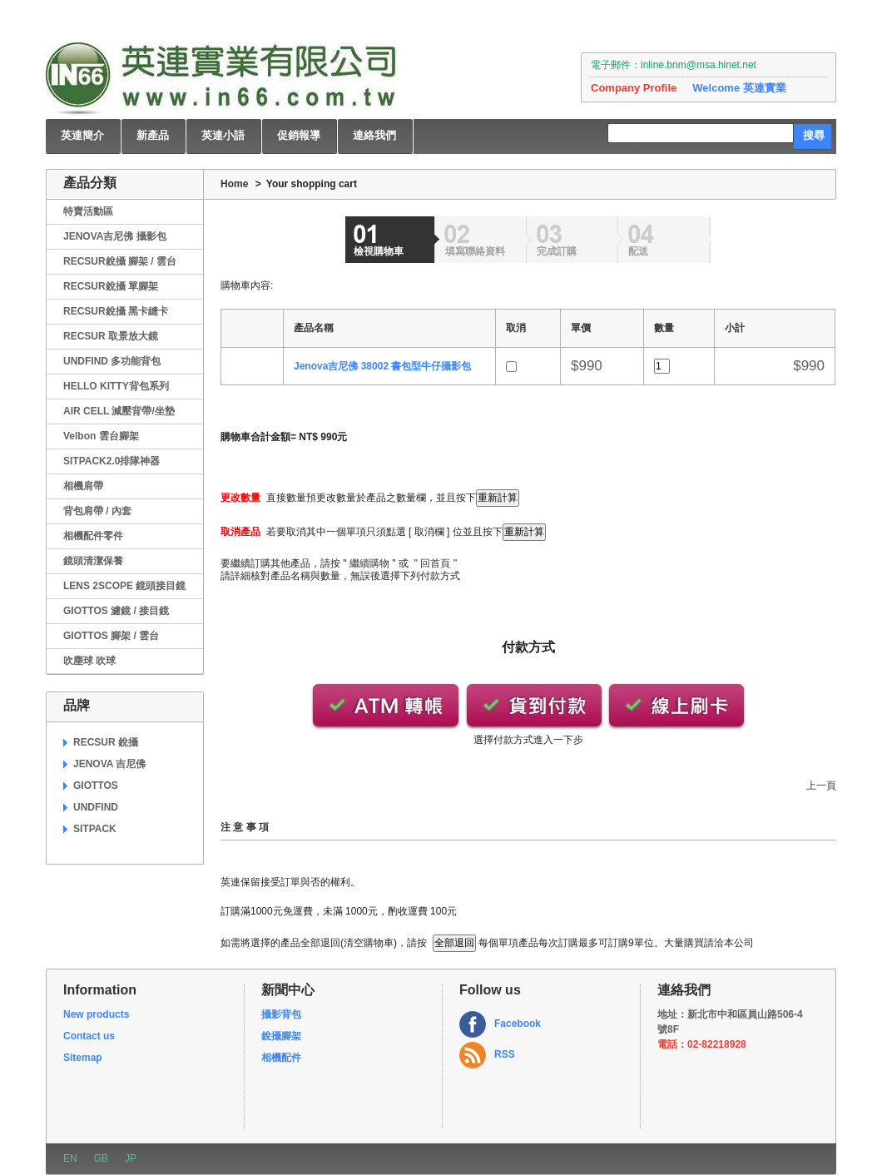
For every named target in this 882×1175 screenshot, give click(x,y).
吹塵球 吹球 (89, 661)
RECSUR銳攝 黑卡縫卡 (115, 311)
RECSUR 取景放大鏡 (110, 336)
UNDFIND (95, 807)
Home (234, 184)
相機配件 (281, 1057)
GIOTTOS (95, 785)
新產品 (152, 135)
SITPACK (94, 829)
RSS (504, 1054)
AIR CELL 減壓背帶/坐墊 (119, 411)
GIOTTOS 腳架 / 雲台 (111, 636)
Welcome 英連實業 (738, 88)
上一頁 (821, 785)
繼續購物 (369, 563)
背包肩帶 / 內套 (97, 511)
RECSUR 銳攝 (105, 742)
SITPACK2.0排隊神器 (111, 461)
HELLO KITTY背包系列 (116, 386)
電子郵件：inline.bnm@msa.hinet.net (673, 65)
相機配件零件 (93, 536)
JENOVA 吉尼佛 (109, 764)
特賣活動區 (88, 211)
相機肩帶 (83, 486)
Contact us (89, 1036)
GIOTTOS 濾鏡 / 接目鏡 (116, 611)
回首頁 (435, 563)
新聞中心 (288, 990)
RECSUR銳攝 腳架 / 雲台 (119, 261)
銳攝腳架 (281, 1036)
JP (130, 1158)
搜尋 (814, 135)
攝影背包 (281, 1014)
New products (96, 1014)
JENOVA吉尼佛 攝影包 (114, 236)
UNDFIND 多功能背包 (112, 361)
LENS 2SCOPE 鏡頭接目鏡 (124, 586)
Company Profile (633, 88)
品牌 (76, 705)
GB (101, 1158)
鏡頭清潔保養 (93, 561)
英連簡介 (82, 135)
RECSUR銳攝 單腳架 (110, 286)
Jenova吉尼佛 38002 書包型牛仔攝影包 (382, 366)
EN (70, 1158)
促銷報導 (298, 135)
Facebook (517, 1023)
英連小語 (223, 135)
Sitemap (82, 1057)
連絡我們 (374, 135)
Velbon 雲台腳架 (101, 436)
